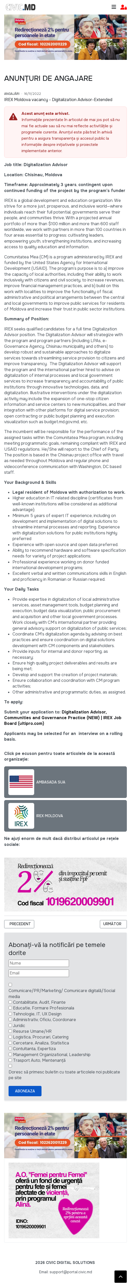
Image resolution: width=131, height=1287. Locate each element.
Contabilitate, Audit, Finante (39, 1002)
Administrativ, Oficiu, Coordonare (44, 1019)
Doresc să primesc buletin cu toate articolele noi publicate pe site (64, 1074)
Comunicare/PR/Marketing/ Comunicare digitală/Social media (62, 993)
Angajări (11, 94)
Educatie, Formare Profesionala (43, 1008)
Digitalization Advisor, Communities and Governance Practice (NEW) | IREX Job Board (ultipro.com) (62, 717)
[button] (123, 7)
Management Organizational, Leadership (52, 1054)
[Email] (39, 973)
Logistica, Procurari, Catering (40, 1037)
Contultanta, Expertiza (34, 1048)
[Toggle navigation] (114, 7)
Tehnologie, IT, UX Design (37, 1014)
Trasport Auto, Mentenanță (39, 1060)
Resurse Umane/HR (32, 1031)
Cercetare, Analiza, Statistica (41, 1043)
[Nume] (39, 963)
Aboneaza (25, 1091)
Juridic (19, 1025)
